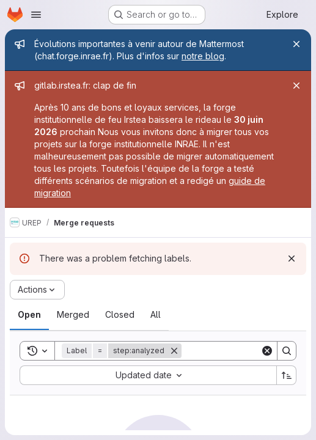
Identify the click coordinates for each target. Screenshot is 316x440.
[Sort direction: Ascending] (286, 375)
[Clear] (267, 350)
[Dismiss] (291, 258)
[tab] (29, 314)
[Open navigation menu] (36, 14)
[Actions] (37, 289)
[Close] (296, 44)
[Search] (286, 351)
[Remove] (174, 350)
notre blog (203, 56)
